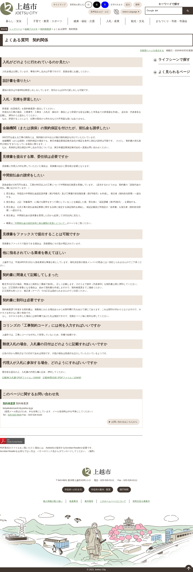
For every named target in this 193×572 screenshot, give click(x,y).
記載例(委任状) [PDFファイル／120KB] (62, 377)
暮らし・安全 (14, 21)
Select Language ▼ (131, 12)
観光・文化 (137, 21)
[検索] (163, 10)
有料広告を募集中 (141, 501)
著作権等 (89, 501)
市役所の (101, 489)
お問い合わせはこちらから (124, 422)
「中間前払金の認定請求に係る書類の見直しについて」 (40, 223)
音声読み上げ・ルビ (100, 12)
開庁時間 (124, 489)
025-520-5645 (15, 415)
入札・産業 (112, 21)
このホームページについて (113, 501)
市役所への (73, 489)
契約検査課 (45, 29)
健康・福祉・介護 (84, 21)
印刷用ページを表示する (152, 50)
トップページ (15, 29)
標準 (138, 5)
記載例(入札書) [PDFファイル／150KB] (21, 377)
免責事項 (73, 501)
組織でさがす (31, 29)
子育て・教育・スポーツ (47, 21)
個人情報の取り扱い (53, 501)
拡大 (128, 5)
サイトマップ (59, 5)
